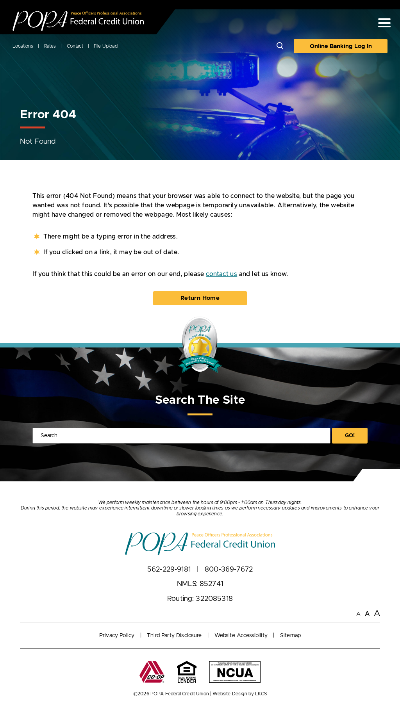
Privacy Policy (116, 635)
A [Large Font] (377, 613)
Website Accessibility (241, 635)
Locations (22, 46)
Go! (350, 435)
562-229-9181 (169, 569)
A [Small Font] (358, 614)
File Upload (106, 46)
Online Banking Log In (341, 46)
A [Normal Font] (367, 614)
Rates (50, 46)
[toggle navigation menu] (381, 23)
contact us (221, 274)
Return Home (200, 298)
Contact (75, 46)
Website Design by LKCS (239, 693)
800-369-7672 (229, 569)
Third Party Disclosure (174, 635)
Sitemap (290, 635)
